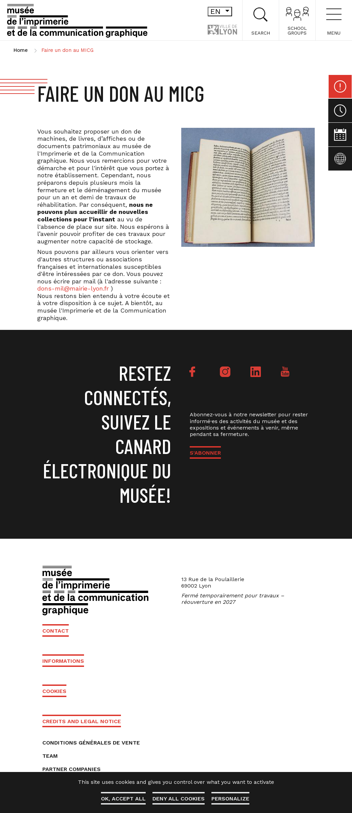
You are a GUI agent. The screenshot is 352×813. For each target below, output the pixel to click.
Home (21, 50)
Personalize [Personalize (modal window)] (230, 798)
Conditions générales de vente (91, 742)
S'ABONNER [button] (205, 453)
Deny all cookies (178, 798)
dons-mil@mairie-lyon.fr (73, 288)
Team (50, 756)
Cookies (54, 691)
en (209, 11)
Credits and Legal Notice (81, 721)
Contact (55, 631)
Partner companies (71, 769)
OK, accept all (123, 798)
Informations (63, 661)
